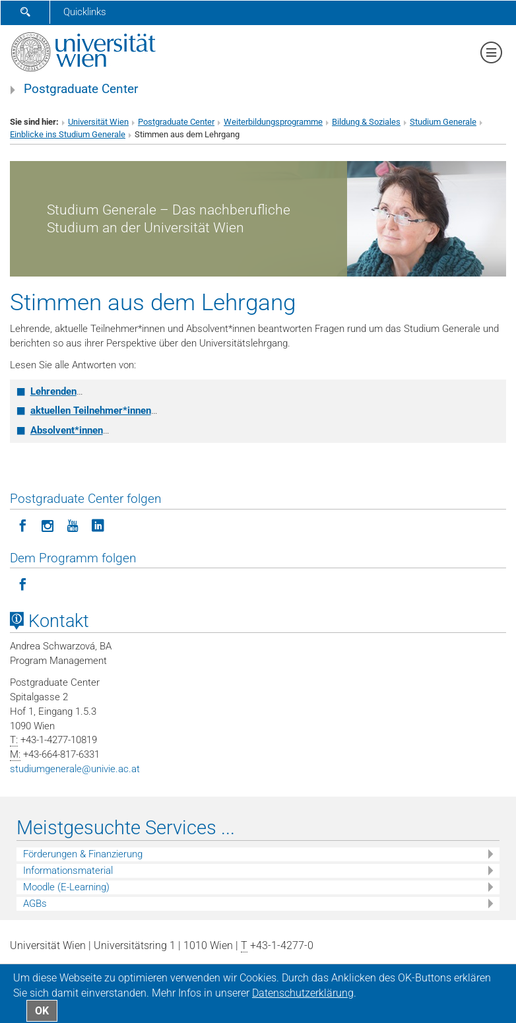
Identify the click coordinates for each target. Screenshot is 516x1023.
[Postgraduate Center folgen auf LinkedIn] (97, 524)
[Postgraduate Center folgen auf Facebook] (22, 524)
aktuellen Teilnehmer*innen (90, 410)
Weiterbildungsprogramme (273, 122)
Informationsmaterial (68, 870)
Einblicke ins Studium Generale (67, 134)
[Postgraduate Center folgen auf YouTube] (72, 524)
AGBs (35, 903)
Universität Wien (98, 122)
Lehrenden (53, 391)
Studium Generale (443, 122)
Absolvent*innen (66, 430)
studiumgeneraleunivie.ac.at (75, 769)
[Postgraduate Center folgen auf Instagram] (47, 524)
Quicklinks (84, 12)
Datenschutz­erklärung (303, 993)
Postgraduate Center (81, 89)
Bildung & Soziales (366, 122)
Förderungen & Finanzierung (83, 854)
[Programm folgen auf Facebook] (22, 583)
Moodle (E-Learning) (66, 887)
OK (42, 1011)
